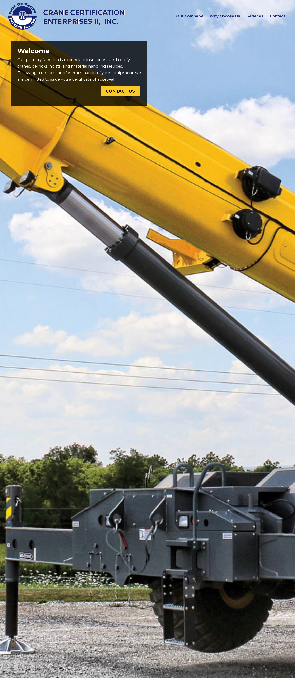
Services (254, 16)
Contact (277, 16)
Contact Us (120, 91)
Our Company (190, 15)
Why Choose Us (225, 16)
